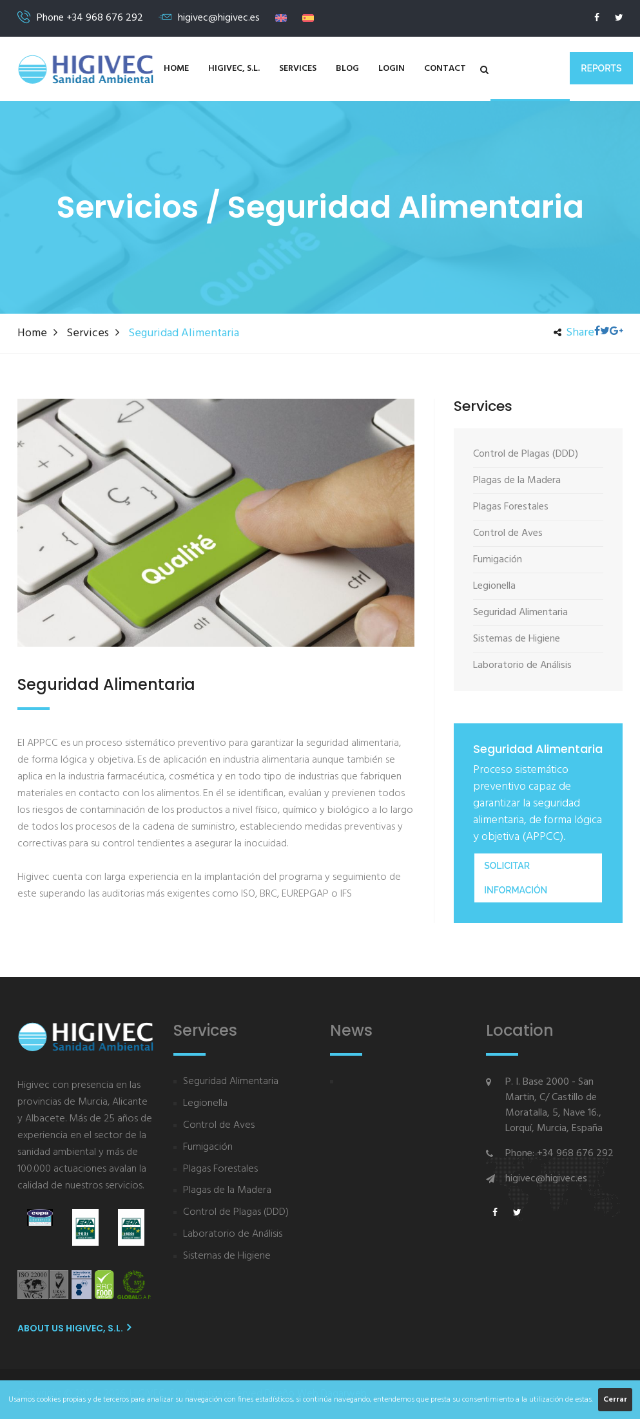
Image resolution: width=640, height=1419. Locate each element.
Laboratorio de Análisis (232, 1234)
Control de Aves (219, 1125)
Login (391, 68)
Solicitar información (515, 878)
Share (574, 333)
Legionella (205, 1103)
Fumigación (208, 1147)
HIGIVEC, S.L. (234, 68)
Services (297, 68)
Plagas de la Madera (227, 1190)
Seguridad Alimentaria (230, 1081)
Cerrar (615, 1399)
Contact (445, 68)
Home (176, 68)
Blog (347, 68)
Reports (601, 68)
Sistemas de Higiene (227, 1256)
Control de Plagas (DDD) (236, 1212)
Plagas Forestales (220, 1169)
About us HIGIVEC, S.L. (74, 1328)
